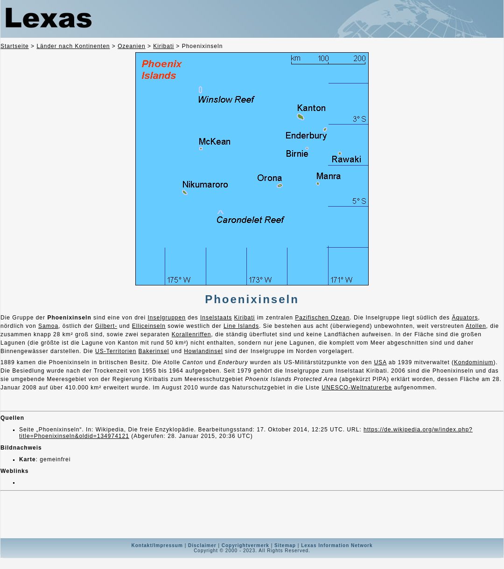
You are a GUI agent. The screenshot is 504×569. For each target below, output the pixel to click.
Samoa (48, 326)
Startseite (14, 46)
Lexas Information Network (336, 545)
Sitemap (285, 545)
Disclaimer (202, 545)
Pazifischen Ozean (322, 317)
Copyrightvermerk (245, 545)
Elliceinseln (149, 326)
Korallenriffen (191, 334)
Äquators (465, 317)
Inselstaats (216, 317)
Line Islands (241, 326)
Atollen (476, 326)
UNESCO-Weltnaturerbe (357, 387)
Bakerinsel (153, 351)
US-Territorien (115, 351)
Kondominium (473, 362)
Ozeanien (131, 46)
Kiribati (163, 46)
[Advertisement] (252, 514)
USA (380, 362)
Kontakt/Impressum (157, 545)
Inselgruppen (166, 317)
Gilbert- (106, 326)
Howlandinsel (203, 351)
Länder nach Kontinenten (73, 46)
